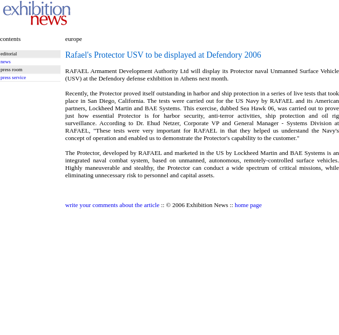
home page (248, 204)
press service (13, 77)
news (5, 61)
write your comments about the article (112, 204)
